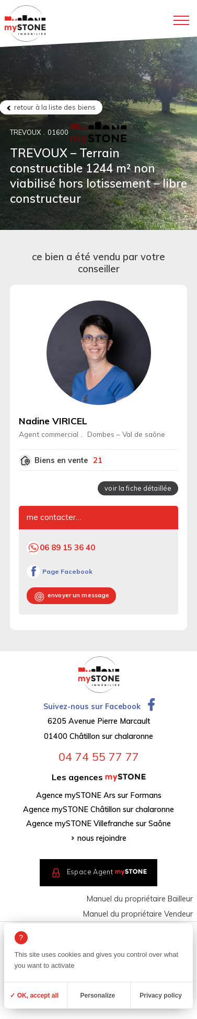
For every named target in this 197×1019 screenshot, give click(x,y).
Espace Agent (107, 871)
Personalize (97, 995)
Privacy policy (161, 995)
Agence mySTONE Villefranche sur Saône (98, 823)
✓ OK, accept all (34, 995)
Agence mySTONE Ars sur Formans (98, 795)
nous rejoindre (101, 838)
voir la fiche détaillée (138, 488)
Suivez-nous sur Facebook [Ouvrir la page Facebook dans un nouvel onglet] (98, 706)
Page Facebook (67, 571)
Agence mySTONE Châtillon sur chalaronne (98, 809)
